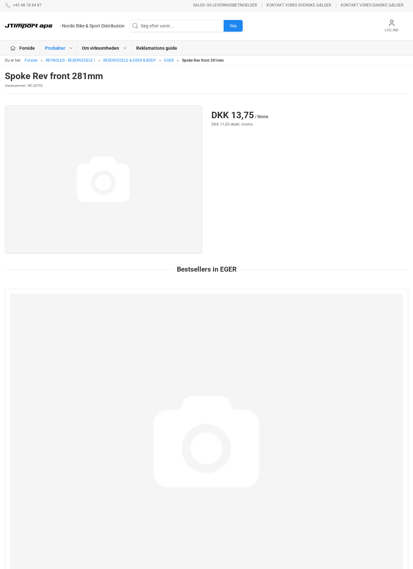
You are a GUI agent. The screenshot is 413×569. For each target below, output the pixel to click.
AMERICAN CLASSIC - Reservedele (232, 507)
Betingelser (292, 476)
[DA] (65, 26)
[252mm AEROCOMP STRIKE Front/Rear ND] (125, 319)
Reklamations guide (156, 48)
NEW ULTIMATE (225, 476)
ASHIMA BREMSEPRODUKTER (165, 470)
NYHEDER (154, 492)
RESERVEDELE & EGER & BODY (129, 60)
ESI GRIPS (220, 467)
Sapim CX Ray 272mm (32, 355)
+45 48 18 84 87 (21, 491)
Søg (233, 26)
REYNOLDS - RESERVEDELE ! (70, 60)
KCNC (150, 519)
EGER (169, 60)
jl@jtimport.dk (19, 498)
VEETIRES (154, 510)
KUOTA (151, 529)
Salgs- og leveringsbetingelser (225, 5)
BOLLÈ (217, 485)
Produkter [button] (59, 48)
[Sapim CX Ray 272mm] (43, 319)
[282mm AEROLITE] (370, 319)
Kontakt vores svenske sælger (299, 5)
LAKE (149, 483)
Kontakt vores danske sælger (372, 5)
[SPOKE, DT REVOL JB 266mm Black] (206, 319)
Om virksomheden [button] (104, 48)
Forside (31, 60)
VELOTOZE (221, 519)
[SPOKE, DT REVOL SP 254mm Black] (288, 319)
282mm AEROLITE (355, 355)
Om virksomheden (299, 467)
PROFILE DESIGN (227, 494)
